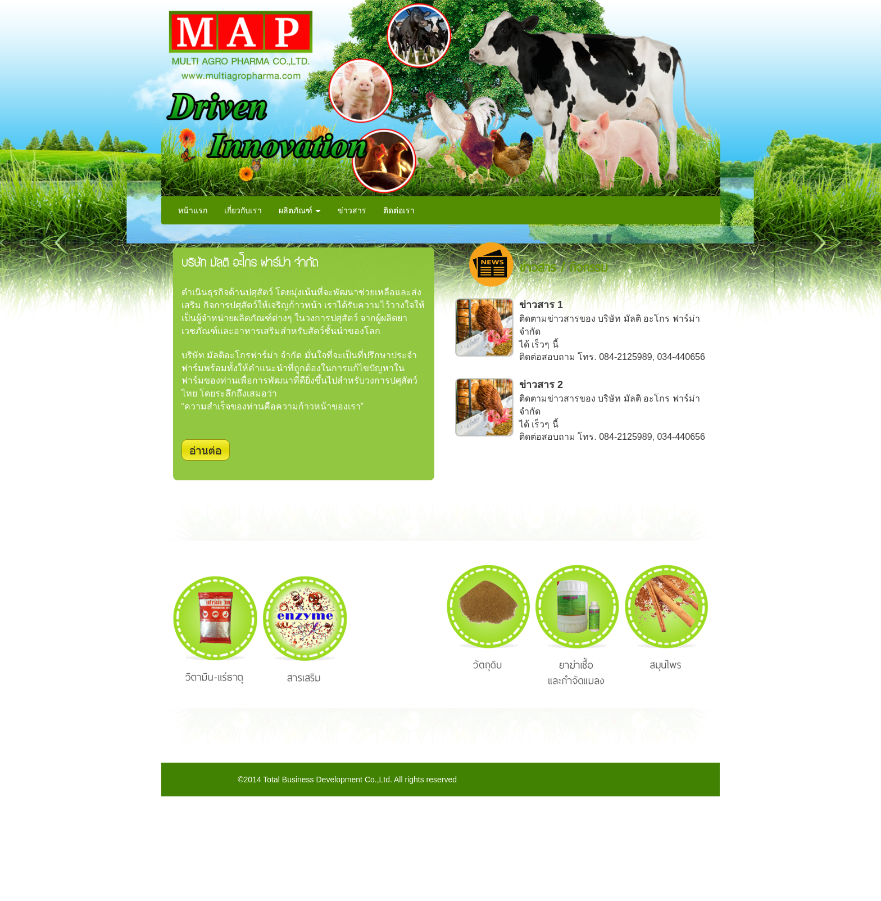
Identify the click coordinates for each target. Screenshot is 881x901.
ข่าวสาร (352, 210)
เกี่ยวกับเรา (243, 210)
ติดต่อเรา (399, 210)
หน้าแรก (192, 210)
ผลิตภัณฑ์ (300, 210)
